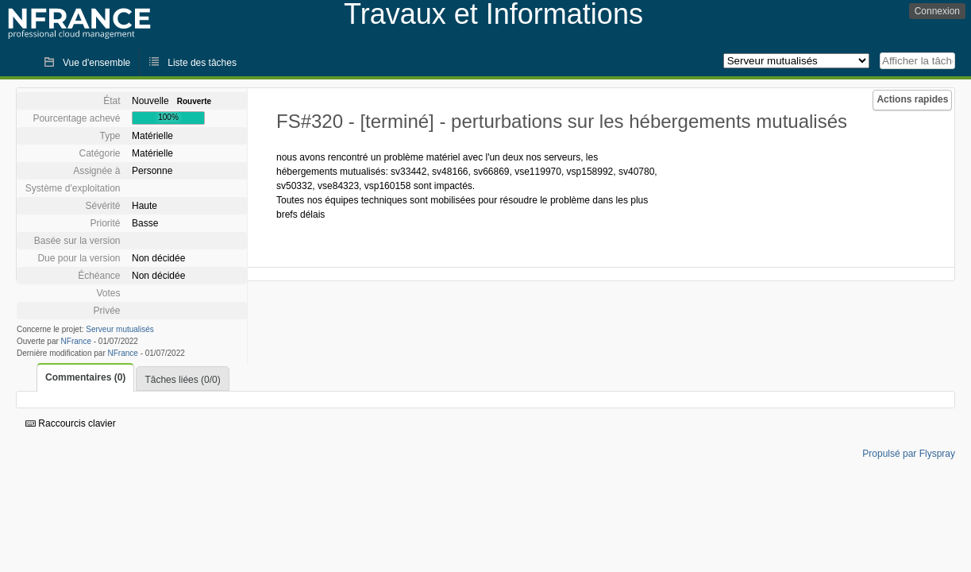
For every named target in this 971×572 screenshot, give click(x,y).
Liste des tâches (202, 62)
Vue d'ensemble (96, 62)
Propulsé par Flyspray (908, 453)
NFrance (76, 341)
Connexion (937, 11)
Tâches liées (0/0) (182, 379)
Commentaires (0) (85, 377)
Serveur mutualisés (120, 329)
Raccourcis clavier (70, 423)
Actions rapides (912, 99)
